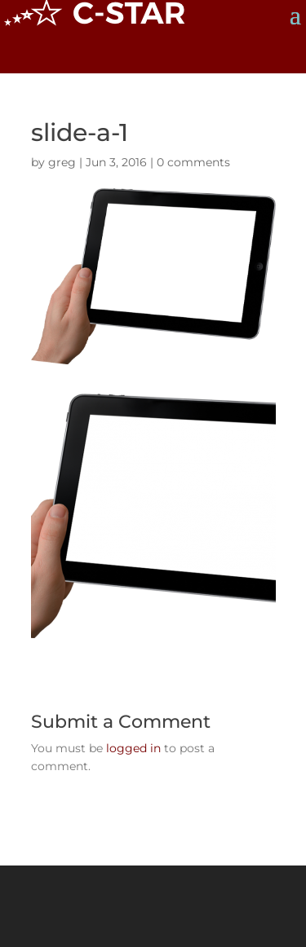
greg (62, 162)
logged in (133, 748)
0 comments (193, 162)
